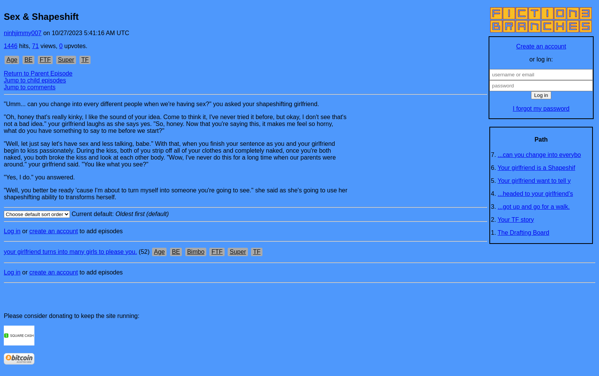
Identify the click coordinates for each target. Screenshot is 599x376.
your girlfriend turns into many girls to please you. (70, 252)
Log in (12, 231)
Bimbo (195, 252)
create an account (53, 231)
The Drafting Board (523, 232)
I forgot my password (541, 108)
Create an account (541, 46)
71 (35, 46)
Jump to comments (29, 87)
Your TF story (516, 219)
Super (66, 59)
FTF (45, 59)
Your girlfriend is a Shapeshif (536, 168)
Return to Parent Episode (38, 73)
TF (85, 59)
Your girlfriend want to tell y (534, 181)
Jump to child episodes (35, 80)
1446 (11, 46)
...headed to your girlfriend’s (535, 193)
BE (28, 59)
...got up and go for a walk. (534, 206)
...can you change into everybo (539, 155)
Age (11, 59)
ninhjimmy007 (23, 33)
